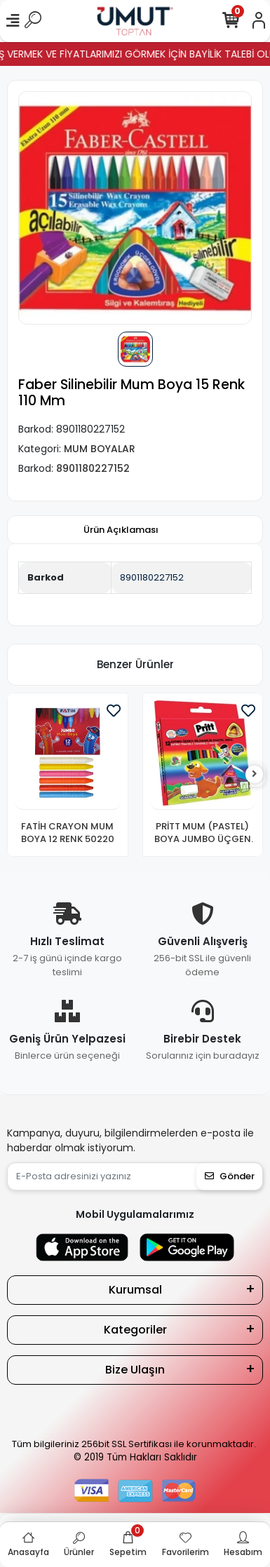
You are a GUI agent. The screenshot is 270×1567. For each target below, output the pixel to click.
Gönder (230, 1176)
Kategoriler (135, 1330)
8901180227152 (152, 577)
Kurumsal (135, 1290)
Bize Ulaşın (135, 1370)
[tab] (120, 530)
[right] (254, 774)
